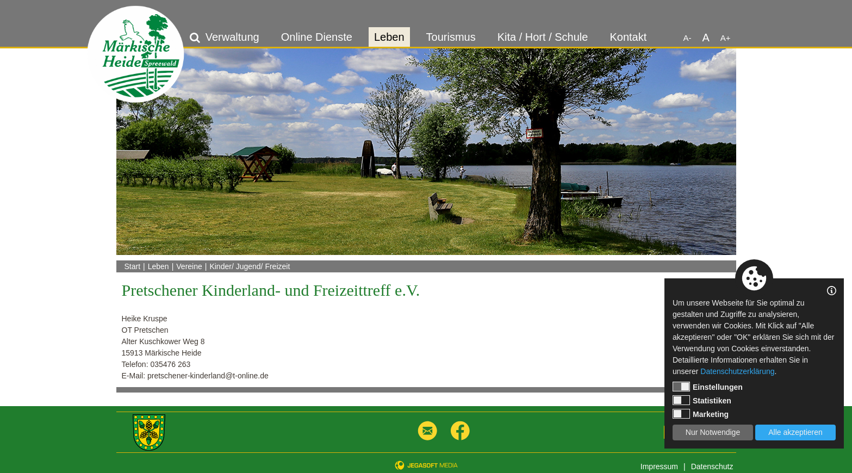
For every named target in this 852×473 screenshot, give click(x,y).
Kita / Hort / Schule (542, 37)
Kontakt (628, 37)
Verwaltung (232, 37)
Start (133, 266)
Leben (389, 37)
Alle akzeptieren (795, 432)
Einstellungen (708, 386)
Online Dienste (316, 37)
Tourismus (451, 37)
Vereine (189, 266)
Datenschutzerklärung (737, 371)
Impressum (659, 466)
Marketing (701, 414)
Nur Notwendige (713, 432)
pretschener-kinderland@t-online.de (208, 375)
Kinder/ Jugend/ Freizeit (249, 266)
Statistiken (702, 400)
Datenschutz (712, 466)
